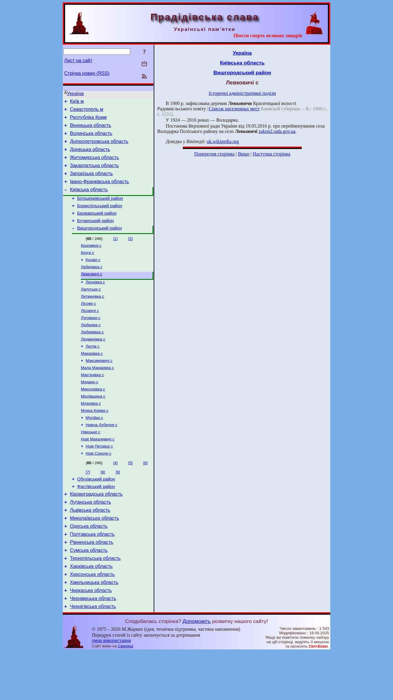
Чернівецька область (93, 645)
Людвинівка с (93, 362)
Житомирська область (94, 164)
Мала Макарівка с (97, 393)
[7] (88, 505)
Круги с (87, 269)
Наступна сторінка (271, 153)
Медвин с (89, 409)
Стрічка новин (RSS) (86, 73)
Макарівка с (92, 378)
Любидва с (90, 347)
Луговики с (90, 339)
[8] (103, 505)
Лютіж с (93, 370)
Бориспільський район (99, 218)
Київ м (77, 102)
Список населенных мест (234, 108)
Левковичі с (91, 292)
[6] (145, 496)
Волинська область (91, 137)
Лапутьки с (91, 308)
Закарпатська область (94, 173)
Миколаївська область (94, 556)
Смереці (125, 694)
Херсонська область (92, 618)
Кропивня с (91, 261)
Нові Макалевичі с (97, 471)
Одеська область (89, 565)
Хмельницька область (94, 627)
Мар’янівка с (92, 401)
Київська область (89, 200)
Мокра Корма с (95, 440)
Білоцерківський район (100, 210)
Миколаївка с (93, 417)
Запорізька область (91, 182)
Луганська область (90, 538)
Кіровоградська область (96, 529)
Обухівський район (96, 513)
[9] (118, 505)
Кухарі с (93, 276)
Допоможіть (196, 669)
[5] (130, 496)
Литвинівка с (92, 316)
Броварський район (97, 226)
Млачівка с (91, 432)
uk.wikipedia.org (223, 141)
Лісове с (88, 324)
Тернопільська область (95, 601)
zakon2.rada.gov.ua (277, 131)
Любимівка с (92, 355)
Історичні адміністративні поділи (242, 93)
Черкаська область (91, 636)
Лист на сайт (78, 60)
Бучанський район (95, 235)
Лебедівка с (91, 284)
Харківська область (91, 610)
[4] (115, 496)
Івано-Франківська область (99, 191)
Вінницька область (90, 128)
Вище (243, 153)
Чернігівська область (93, 654)
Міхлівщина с (93, 424)
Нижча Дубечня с (101, 455)
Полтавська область (92, 574)
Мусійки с (94, 447)
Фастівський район (96, 521)
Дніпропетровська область (99, 146)
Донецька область (90, 155)
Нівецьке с (90, 463)
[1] (115, 254)
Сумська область (89, 592)
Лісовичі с (90, 331)
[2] (130, 254)
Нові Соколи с (98, 486)
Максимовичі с (99, 386)
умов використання (111, 688)
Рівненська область (91, 583)
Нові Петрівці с (99, 478)
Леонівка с (95, 301)
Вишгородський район (99, 243)
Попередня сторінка (214, 153)
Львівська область (90, 547)
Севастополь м (86, 111)
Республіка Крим (88, 120)
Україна (75, 93)
